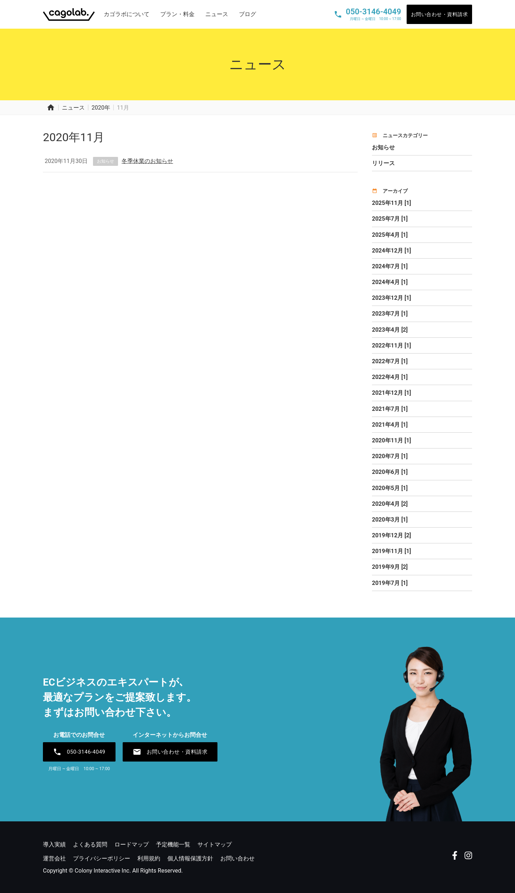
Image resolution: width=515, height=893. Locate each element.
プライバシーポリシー (101, 858)
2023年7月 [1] (390, 313)
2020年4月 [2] (390, 503)
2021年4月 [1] (390, 424)
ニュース (216, 14)
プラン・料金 (177, 14)
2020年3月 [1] (390, 519)
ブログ (247, 14)
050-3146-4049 (79, 752)
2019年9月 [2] (390, 566)
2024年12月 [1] (391, 250)
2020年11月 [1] (391, 440)
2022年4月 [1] (390, 377)
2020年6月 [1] (390, 472)
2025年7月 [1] (390, 218)
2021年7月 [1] (390, 408)
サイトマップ (214, 844)
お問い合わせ (237, 858)
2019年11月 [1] (391, 551)
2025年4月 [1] (390, 234)
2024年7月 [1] (390, 266)
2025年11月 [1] (391, 203)
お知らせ (105, 161)
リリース (383, 163)
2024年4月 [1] (390, 282)
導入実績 (54, 844)
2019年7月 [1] (390, 583)
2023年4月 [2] (390, 329)
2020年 (101, 107)
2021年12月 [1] (391, 392)
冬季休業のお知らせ (147, 161)
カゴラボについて (126, 14)
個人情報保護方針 (190, 858)
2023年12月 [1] (391, 297)
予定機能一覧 (173, 844)
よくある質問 (90, 844)
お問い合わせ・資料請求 (439, 14)
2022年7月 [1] (390, 361)
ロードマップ (131, 844)
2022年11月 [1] (391, 345)
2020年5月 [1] (390, 488)
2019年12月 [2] (391, 535)
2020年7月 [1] (390, 456)
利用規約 (148, 858)
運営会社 (54, 858)
